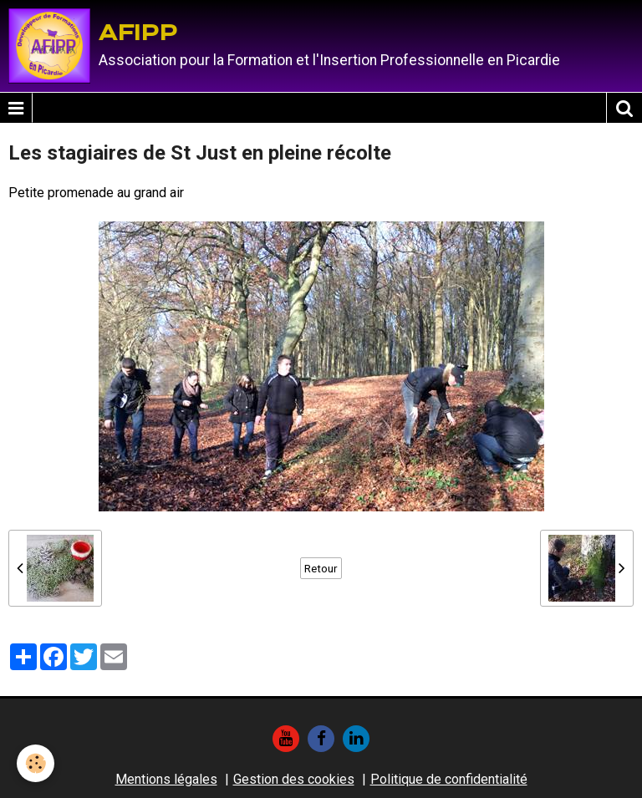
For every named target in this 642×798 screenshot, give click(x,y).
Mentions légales (166, 779)
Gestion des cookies (293, 779)
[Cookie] (35, 763)
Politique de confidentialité (448, 779)
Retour (321, 568)
